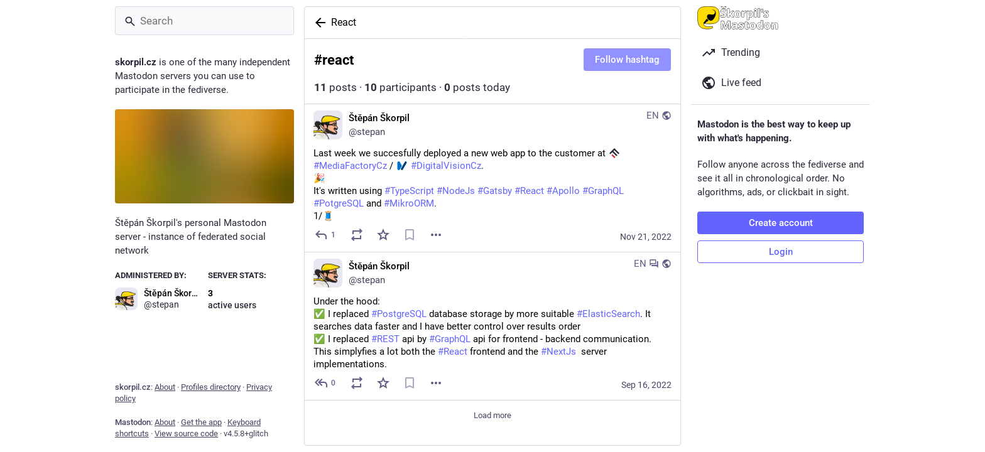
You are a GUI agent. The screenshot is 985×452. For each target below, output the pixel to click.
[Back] (318, 22)
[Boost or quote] (356, 234)
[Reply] (325, 234)
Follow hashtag (627, 59)
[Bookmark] (409, 234)
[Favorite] (383, 234)
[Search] (204, 20)
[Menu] (436, 234)
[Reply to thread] (325, 382)
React (343, 22)
